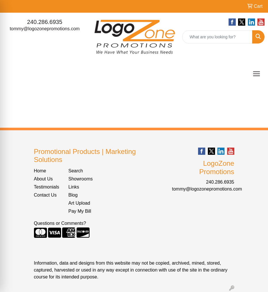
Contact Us (45, 195)
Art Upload (79, 203)
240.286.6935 (44, 22)
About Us (43, 178)
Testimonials (46, 186)
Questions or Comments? (60, 223)
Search (76, 170)
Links (74, 186)
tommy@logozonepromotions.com (45, 28)
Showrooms (81, 178)
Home (40, 170)
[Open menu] (256, 74)
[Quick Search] (217, 37)
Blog (73, 195)
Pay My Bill (80, 211)
